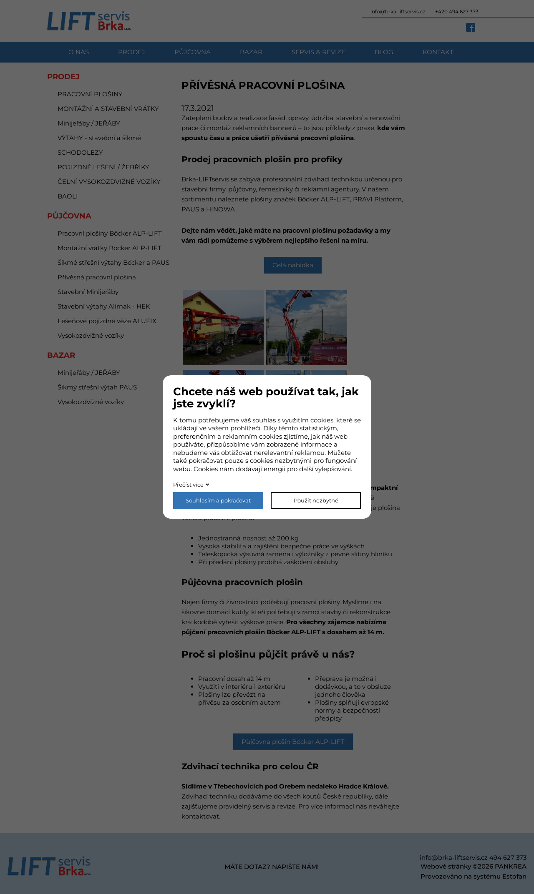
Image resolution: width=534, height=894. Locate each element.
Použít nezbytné (316, 500)
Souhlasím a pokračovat (218, 500)
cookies (321, 420)
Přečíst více (188, 484)
